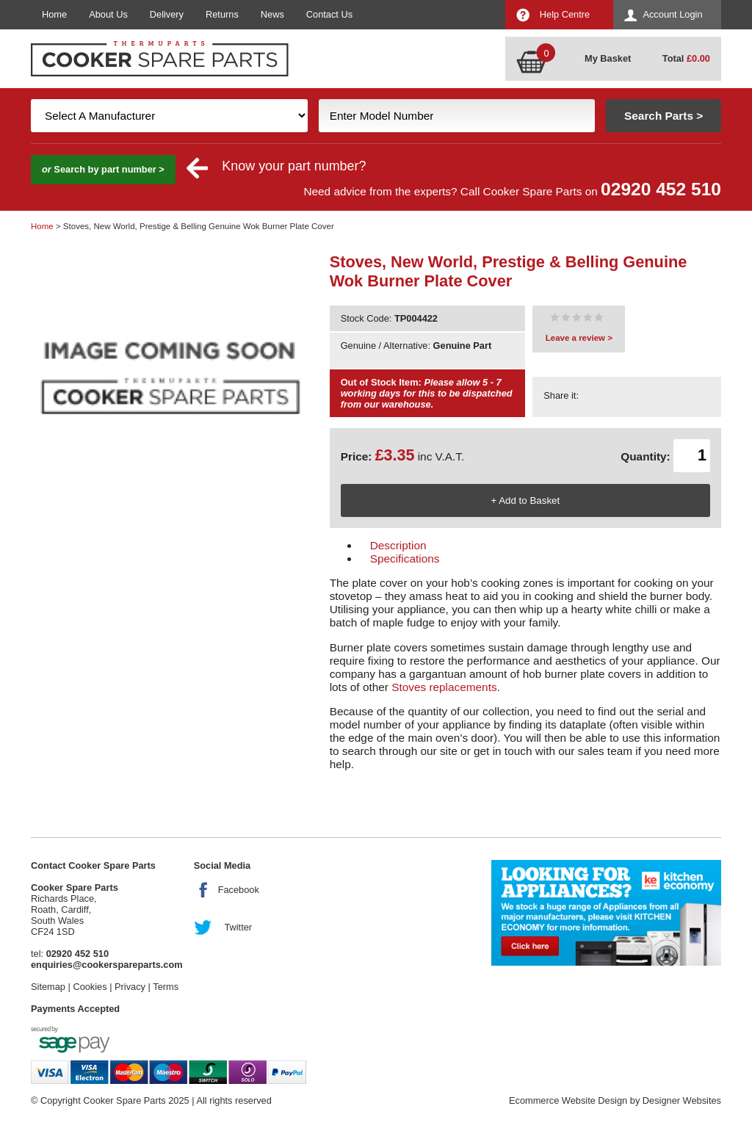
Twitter (238, 927)
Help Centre (565, 14)
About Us (108, 14)
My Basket (608, 58)
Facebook (238, 889)
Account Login (672, 14)
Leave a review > (579, 337)
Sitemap (48, 986)
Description (398, 545)
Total (686, 58)
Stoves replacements (443, 687)
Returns (222, 14)
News (272, 14)
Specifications (405, 558)
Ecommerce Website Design (568, 1100)
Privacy (130, 986)
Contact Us (329, 14)
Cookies (89, 986)
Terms (165, 986)
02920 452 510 (661, 189)
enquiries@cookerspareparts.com (107, 964)
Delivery (167, 14)
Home (54, 14)
